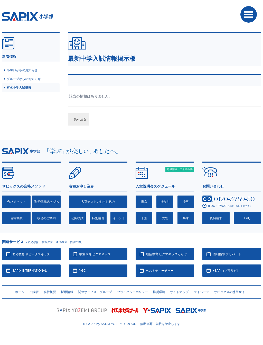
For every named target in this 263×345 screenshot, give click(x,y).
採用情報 (67, 292)
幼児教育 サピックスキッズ (31, 254)
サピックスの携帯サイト (231, 292)
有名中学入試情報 (19, 88)
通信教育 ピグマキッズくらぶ (166, 254)
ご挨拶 (34, 292)
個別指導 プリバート (227, 254)
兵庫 (186, 218)
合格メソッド (16, 202)
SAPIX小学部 (27, 16)
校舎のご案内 (46, 218)
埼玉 (186, 202)
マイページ (201, 292)
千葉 (144, 218)
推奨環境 (159, 292)
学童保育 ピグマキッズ (95, 254)
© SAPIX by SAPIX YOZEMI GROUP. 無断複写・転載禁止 (131, 324)
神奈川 (165, 202)
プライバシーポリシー (132, 292)
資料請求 (216, 218)
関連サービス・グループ (95, 292)
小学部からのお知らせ (22, 70)
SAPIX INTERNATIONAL (29, 270)
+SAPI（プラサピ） (226, 270)
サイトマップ (179, 292)
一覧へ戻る (78, 119)
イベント (119, 218)
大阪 (165, 218)
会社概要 (50, 292)
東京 (144, 202)
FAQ (247, 218)
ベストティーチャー (160, 270)
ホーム (19, 292)
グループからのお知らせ (24, 79)
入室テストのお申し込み (98, 202)
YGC (82, 270)
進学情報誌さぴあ (46, 202)
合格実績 (16, 218)
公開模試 (77, 218)
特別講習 (98, 218)
